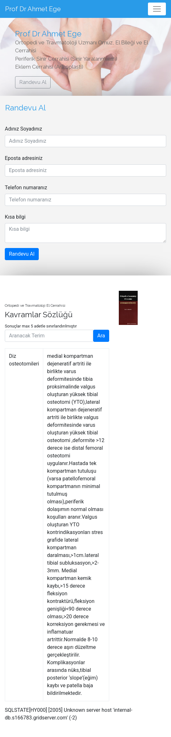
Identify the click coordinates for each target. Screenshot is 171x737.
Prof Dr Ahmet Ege (33, 9)
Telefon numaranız (26, 187)
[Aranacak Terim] (49, 336)
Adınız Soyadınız (23, 129)
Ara (101, 336)
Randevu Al (32, 82)
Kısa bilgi (15, 217)
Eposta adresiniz (24, 158)
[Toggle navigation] (157, 9)
